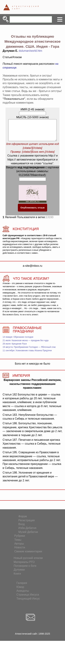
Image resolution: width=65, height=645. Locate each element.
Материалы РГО (24, 566)
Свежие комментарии (28, 555)
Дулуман (19, 573)
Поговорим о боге (25, 569)
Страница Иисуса (27, 598)
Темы (17, 543)
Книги (17, 577)
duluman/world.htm (30, 50)
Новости (19, 551)
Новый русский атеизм (28, 562)
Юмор (20, 591)
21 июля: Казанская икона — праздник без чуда (26, 344)
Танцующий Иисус (28, 602)
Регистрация (26, 524)
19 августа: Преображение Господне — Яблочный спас (29, 351)
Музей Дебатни (28, 536)
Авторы (19, 547)
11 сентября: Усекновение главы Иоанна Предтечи (27, 354)
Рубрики (19, 539)
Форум (22, 520)
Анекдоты (22, 594)
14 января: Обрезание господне (18, 341)
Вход (21, 528)
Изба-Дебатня (27, 532)
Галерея (21, 587)
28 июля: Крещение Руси (15, 348)
